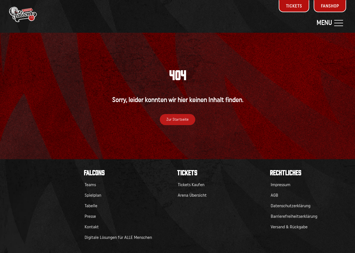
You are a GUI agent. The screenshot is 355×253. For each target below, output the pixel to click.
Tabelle (91, 206)
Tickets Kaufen (191, 185)
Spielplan (93, 195)
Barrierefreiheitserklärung (294, 216)
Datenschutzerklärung (290, 206)
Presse (90, 216)
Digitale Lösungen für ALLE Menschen (118, 237)
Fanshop (330, 6)
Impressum (280, 185)
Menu (329, 23)
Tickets (294, 6)
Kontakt (92, 227)
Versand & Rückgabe (289, 227)
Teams (90, 185)
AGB (274, 195)
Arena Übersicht (192, 195)
